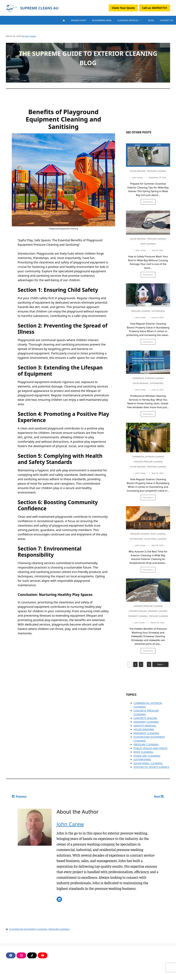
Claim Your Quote (123, 8)
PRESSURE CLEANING (156, 171)
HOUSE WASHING (138, 171)
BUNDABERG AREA (101, 20)
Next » (160, 664)
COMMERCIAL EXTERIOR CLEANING (148, 378)
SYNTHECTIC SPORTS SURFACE (151, 767)
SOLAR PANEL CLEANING (155, 539)
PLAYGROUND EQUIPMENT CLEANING (28, 929)
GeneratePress (56, 969)
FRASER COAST (78, 20)
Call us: (154, 8)
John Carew (70, 824)
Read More (148, 202)
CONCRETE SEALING (138, 611)
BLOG (151, 20)
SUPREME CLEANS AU (39, 7)
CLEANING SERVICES (131, 20)
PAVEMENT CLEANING (138, 616)
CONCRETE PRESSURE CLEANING (148, 461)
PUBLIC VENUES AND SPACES (150, 748)
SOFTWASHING (158, 311)
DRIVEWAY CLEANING (157, 611)
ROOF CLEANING (148, 243)
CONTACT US (166, 20)
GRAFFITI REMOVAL (144, 725)
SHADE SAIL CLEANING (146, 756)
